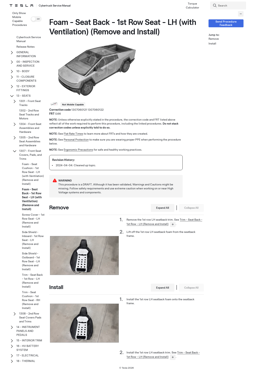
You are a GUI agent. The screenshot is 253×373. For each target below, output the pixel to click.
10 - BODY (23, 71)
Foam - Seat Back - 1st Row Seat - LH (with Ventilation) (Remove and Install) (32, 199)
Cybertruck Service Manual (28, 39)
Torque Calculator (192, 5)
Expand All (162, 207)
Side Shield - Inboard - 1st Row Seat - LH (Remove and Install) (33, 239)
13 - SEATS (23, 95)
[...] (173, 224)
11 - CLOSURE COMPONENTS (26, 78)
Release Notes (25, 46)
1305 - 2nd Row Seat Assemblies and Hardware (29, 141)
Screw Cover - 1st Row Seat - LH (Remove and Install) (33, 220)
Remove (214, 38)
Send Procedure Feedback (226, 23)
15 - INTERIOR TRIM (29, 340)
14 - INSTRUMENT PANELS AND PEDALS (28, 330)
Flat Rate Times (73, 133)
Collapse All (191, 207)
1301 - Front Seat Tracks (30, 103)
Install (212, 43)
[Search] (228, 6)
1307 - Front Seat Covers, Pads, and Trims (30, 154)
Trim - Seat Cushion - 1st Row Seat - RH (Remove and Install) (31, 300)
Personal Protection (76, 139)
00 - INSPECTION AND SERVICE (27, 63)
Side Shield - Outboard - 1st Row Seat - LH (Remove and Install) (31, 261)
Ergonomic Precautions (78, 149)
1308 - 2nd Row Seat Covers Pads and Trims (30, 317)
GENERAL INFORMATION (26, 54)
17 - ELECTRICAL (27, 355)
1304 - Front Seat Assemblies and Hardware (30, 127)
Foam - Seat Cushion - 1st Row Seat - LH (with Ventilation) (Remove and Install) (33, 173)
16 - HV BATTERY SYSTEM (27, 347)
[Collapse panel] (241, 14)
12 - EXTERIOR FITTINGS (25, 88)
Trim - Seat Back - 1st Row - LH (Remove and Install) (32, 280)
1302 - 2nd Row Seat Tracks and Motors (29, 114)
